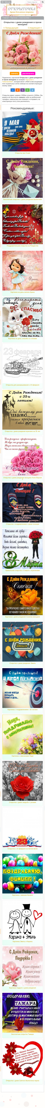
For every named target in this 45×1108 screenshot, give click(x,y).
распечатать (28, 73)
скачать (14, 73)
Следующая (34, 28)
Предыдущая (11, 28)
